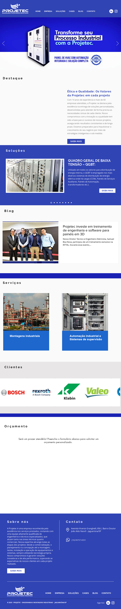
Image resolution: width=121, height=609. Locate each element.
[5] (62, 202)
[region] (25, 321)
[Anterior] (3, 43)
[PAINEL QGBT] (63, 66)
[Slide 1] (66, 66)
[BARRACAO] (60, 66)
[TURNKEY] (55, 66)
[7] (68, 202)
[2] (54, 202)
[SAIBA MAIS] (76, 141)
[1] (51, 202)
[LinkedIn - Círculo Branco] (111, 11)
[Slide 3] (69, 66)
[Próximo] (117, 43)
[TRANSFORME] (52, 66)
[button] (41, 392)
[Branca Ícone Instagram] (116, 11)
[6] (65, 202)
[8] (71, 202)
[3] (57, 202)
